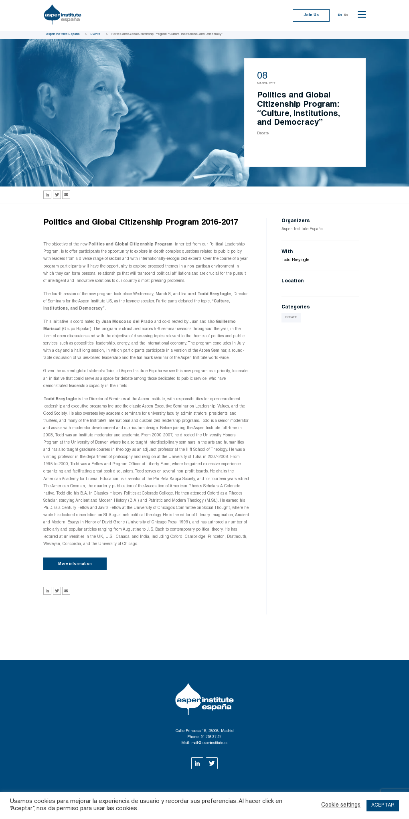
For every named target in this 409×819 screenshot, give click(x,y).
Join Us (308, 16)
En (338, 16)
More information (77, 565)
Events (96, 34)
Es (345, 16)
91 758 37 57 (211, 739)
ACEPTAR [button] (381, 805)
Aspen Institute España (63, 34)
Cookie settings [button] (337, 805)
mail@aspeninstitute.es (209, 744)
